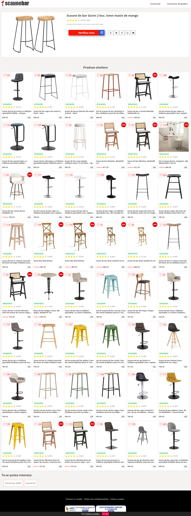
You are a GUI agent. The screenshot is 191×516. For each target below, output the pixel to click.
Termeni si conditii (74, 499)
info (29, 117)
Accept (105, 513)
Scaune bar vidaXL (13, 483)
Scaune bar (155, 3)
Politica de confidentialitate (96, 499)
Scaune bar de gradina (177, 3)
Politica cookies (117, 499)
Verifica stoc (91, 32)
